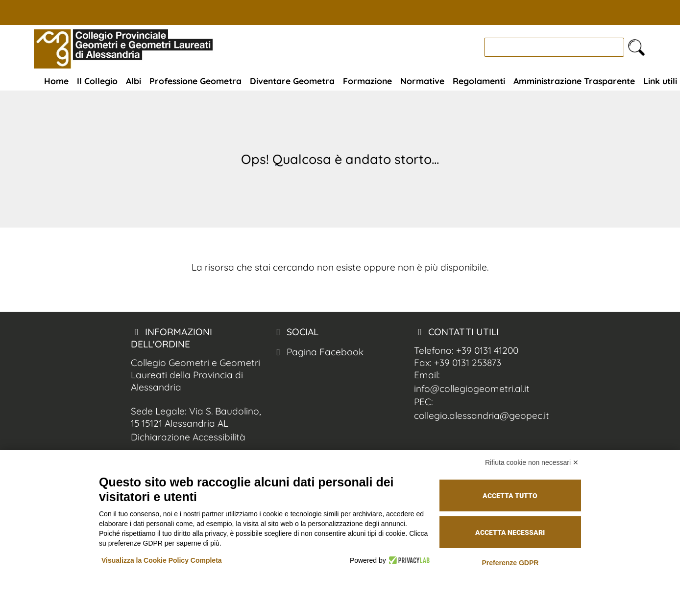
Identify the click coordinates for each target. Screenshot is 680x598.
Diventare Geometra (292, 80)
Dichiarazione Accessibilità (188, 437)
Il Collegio (97, 80)
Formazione (367, 80)
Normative (422, 80)
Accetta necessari (510, 532)
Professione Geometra (195, 80)
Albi (133, 80)
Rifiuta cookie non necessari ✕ (532, 462)
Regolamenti (479, 80)
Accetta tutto (510, 496)
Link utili (660, 80)
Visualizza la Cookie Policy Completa (161, 560)
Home (56, 80)
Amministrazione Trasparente (574, 80)
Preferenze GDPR (510, 563)
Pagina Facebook (318, 352)
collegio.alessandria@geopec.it (481, 415)
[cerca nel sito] (636, 47)
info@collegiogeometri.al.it (472, 388)
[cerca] (554, 47)
